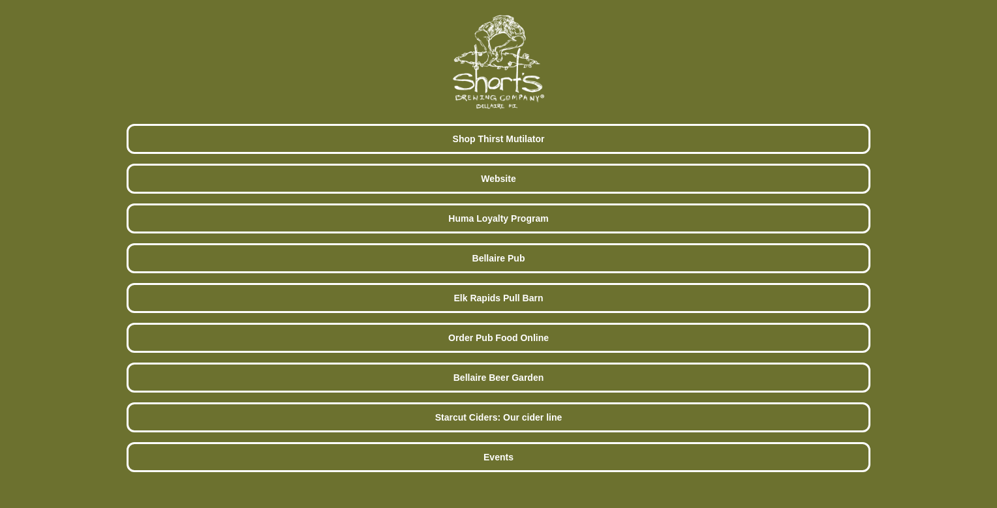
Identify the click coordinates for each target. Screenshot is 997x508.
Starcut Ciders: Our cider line (498, 417)
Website (498, 178)
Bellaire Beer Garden (498, 377)
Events (498, 457)
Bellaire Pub (498, 258)
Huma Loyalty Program (498, 218)
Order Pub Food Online (498, 338)
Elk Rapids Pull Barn (499, 298)
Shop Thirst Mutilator (499, 139)
